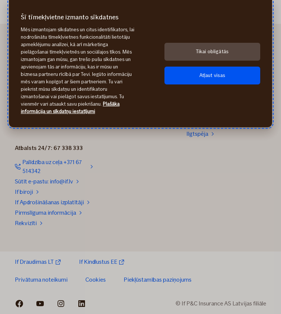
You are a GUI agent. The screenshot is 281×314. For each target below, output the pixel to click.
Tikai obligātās (212, 51)
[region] (140, 63)
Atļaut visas (212, 75)
